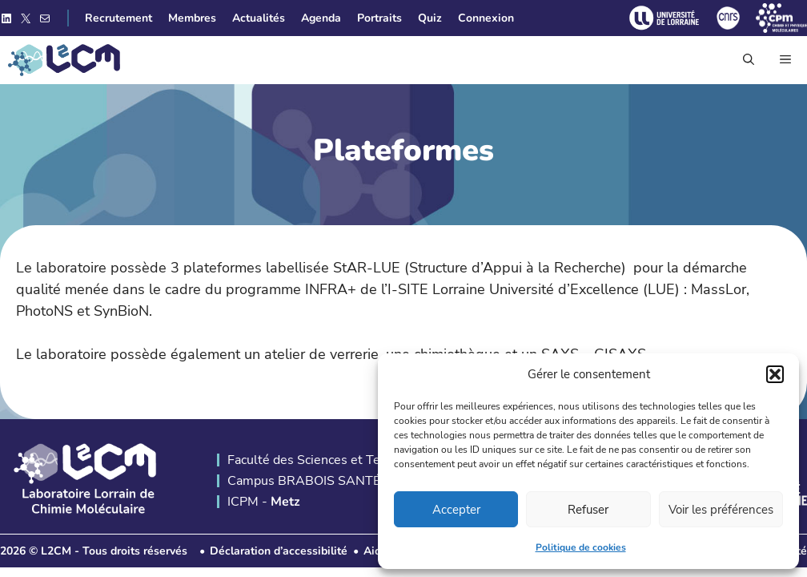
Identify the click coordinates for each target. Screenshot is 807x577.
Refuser (588, 510)
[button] (775, 374)
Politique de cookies (581, 547)
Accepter (456, 510)
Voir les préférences (720, 510)
